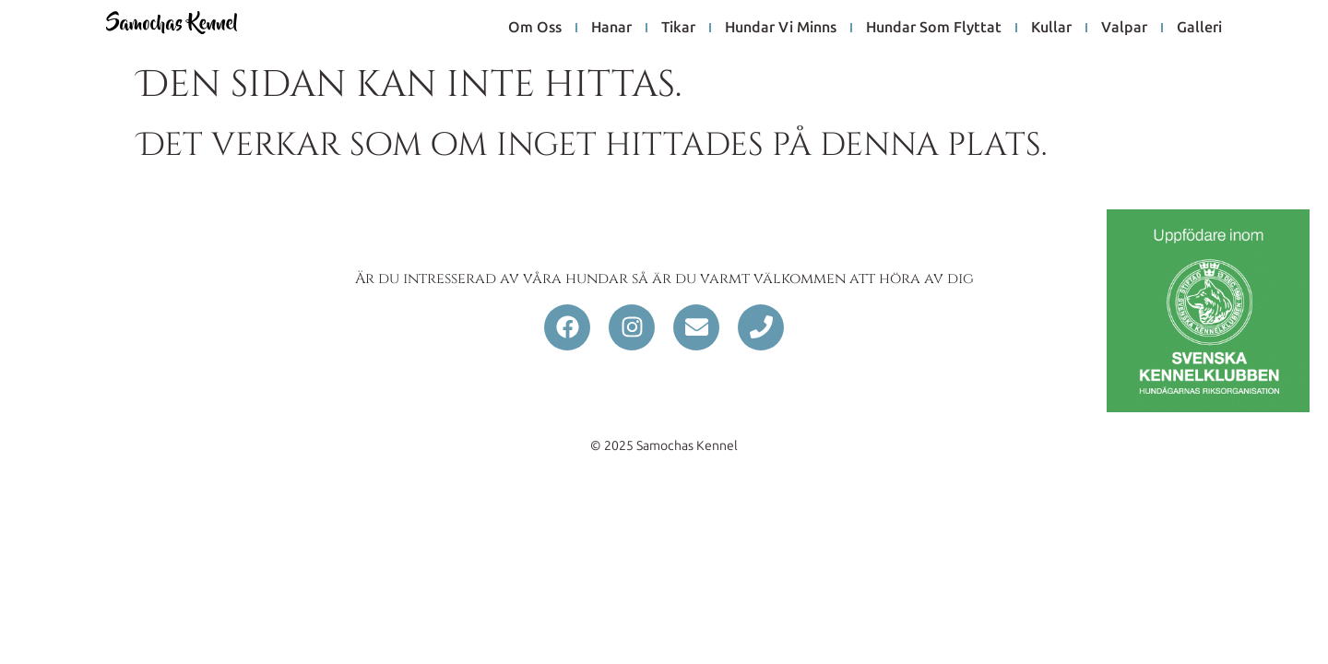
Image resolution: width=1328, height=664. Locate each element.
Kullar (1051, 27)
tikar (678, 27)
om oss (535, 27)
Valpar (1124, 27)
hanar (611, 27)
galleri (1199, 27)
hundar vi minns (780, 27)
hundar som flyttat (934, 27)
